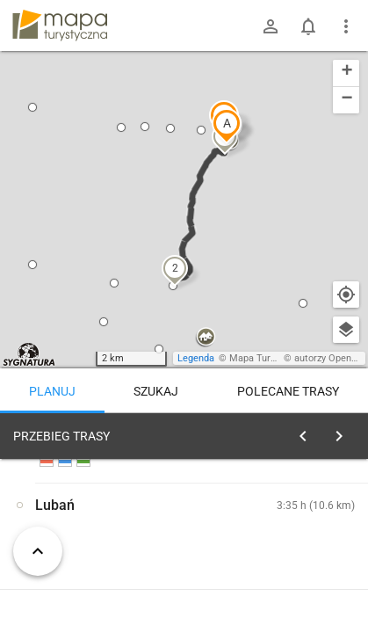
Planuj (52, 391)
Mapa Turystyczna (268, 358)
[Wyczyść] (344, 431)
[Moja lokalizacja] (346, 294)
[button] (227, 125)
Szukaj (155, 391)
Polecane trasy (288, 391)
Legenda (195, 358)
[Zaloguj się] (270, 26)
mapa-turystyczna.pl (59, 25)
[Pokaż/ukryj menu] (346, 26)
